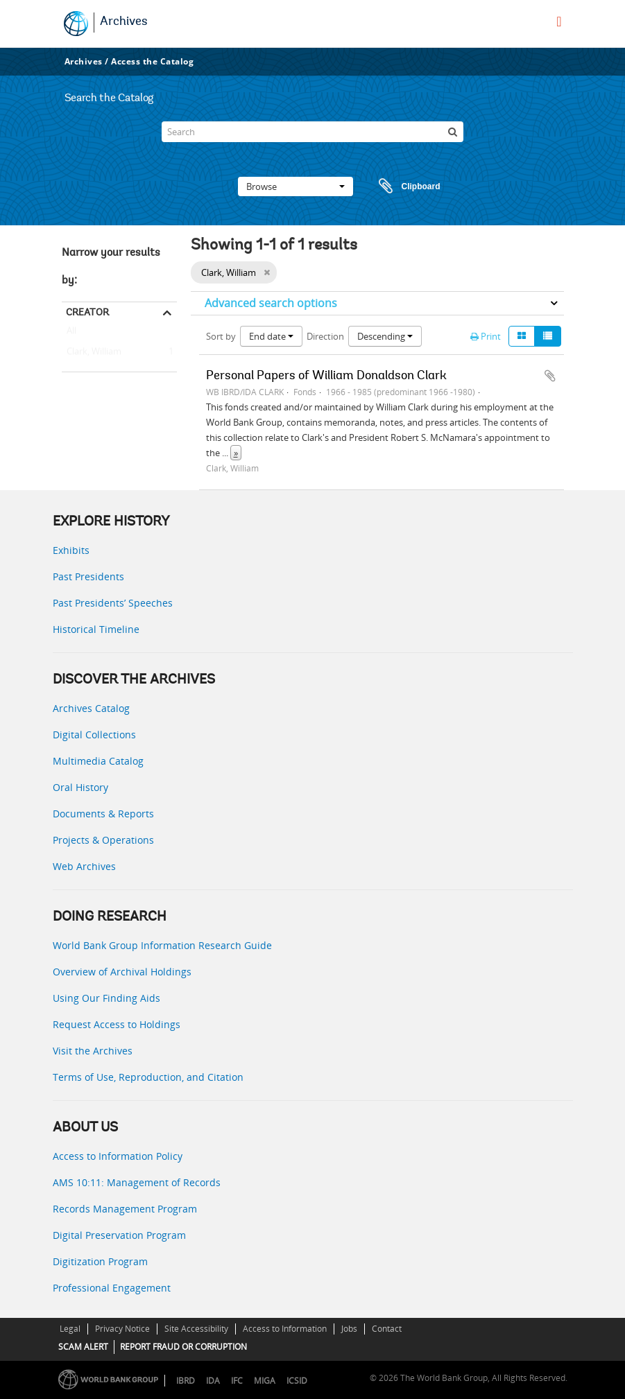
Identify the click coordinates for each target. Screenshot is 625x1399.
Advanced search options (271, 303)
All (71, 333)
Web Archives (84, 866)
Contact (387, 1329)
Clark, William (91, 352)
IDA (213, 1381)
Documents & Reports (103, 813)
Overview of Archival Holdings (122, 971)
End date (271, 336)
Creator (87, 312)
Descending (385, 336)
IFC (237, 1381)
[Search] (312, 131)
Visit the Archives (92, 1050)
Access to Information (285, 1329)
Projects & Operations (103, 839)
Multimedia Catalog (98, 760)
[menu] (559, 21)
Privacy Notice (122, 1329)
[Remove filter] (267, 272)
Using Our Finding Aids (106, 998)
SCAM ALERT (83, 1347)
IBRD (185, 1381)
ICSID (296, 1381)
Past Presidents (88, 576)
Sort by (221, 336)
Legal (70, 1329)
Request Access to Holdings (116, 1024)
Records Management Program (125, 1208)
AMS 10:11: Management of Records (137, 1182)
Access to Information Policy (117, 1156)
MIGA (264, 1381)
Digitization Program (100, 1261)
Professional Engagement (112, 1287)
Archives (124, 22)
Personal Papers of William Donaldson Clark (326, 376)
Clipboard (403, 186)
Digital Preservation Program (119, 1235)
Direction (325, 336)
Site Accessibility (196, 1329)
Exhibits (71, 550)
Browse (295, 186)
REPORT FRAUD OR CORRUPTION (183, 1347)
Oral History (80, 787)
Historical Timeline (96, 629)
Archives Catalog (91, 708)
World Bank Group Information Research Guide (162, 945)
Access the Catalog (152, 61)
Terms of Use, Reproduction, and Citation (148, 1077)
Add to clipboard (550, 376)
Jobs (349, 1329)
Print (485, 336)
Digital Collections (94, 734)
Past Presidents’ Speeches (113, 602)
